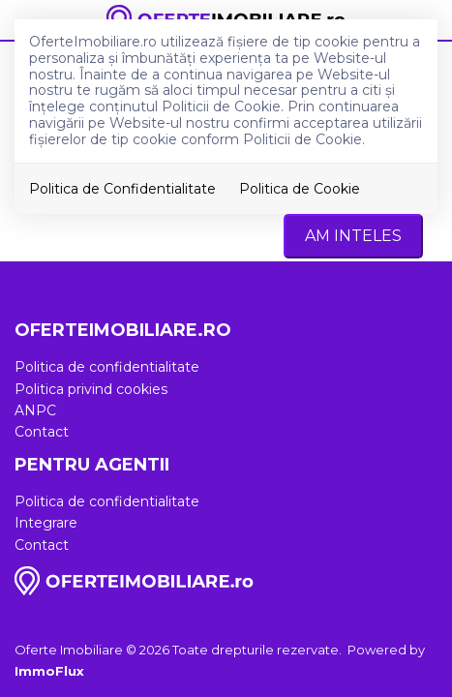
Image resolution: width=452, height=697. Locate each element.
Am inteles (353, 236)
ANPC (35, 410)
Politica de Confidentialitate (122, 188)
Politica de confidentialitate (107, 367)
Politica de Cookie (299, 188)
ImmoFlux (49, 671)
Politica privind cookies (91, 389)
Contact (42, 431)
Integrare (46, 522)
